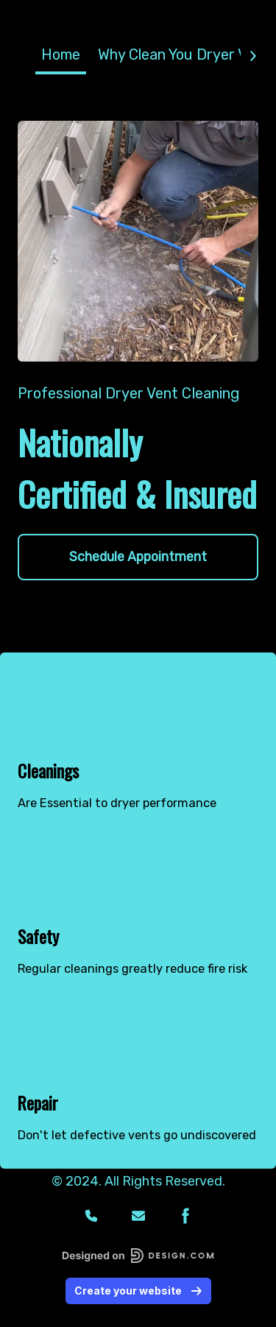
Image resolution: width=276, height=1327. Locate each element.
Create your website (138, 1290)
